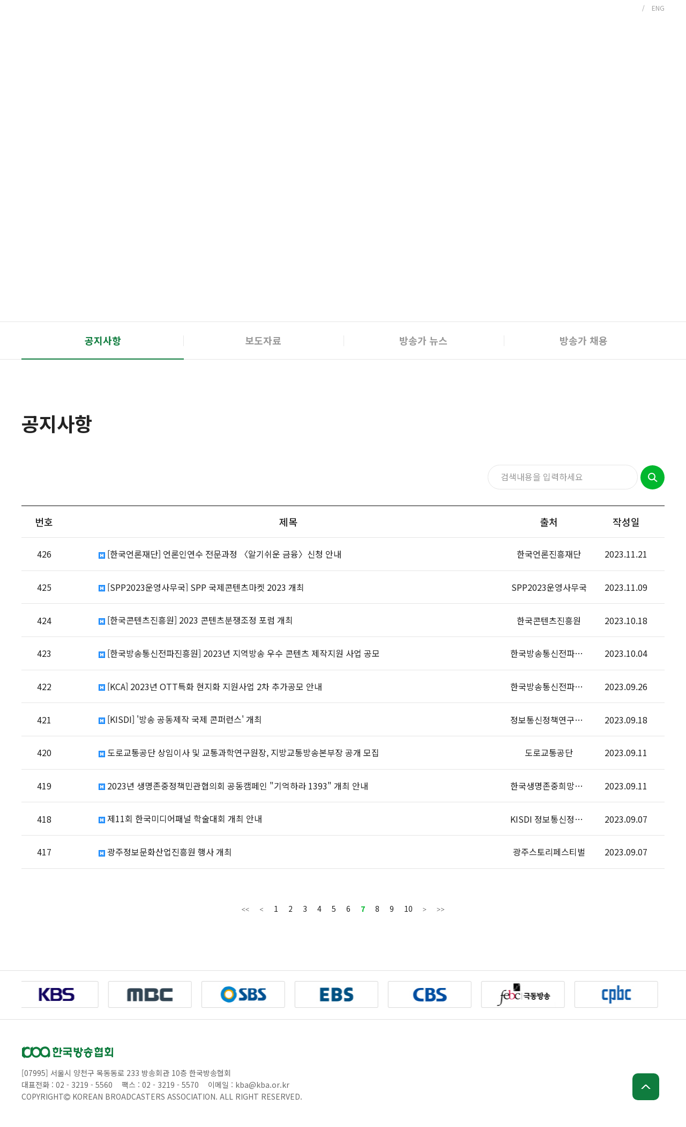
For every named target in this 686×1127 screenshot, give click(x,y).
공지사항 (103, 340)
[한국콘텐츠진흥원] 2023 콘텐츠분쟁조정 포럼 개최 (196, 620)
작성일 (626, 522)
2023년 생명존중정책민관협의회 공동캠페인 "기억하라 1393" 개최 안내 (233, 786)
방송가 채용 (584, 340)
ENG (658, 7)
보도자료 (263, 340)
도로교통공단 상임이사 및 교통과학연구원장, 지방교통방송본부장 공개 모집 (239, 752)
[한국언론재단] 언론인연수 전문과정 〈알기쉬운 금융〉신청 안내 (220, 554)
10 (408, 908)
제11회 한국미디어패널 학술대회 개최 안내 (180, 818)
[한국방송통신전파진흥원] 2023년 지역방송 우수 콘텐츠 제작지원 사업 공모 (239, 653)
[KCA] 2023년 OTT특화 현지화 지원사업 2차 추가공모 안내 (210, 686)
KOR (628, 7)
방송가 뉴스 (423, 340)
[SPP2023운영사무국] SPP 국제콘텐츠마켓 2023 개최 (201, 587)
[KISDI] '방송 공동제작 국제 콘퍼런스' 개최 (180, 719)
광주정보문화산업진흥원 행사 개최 (165, 852)
